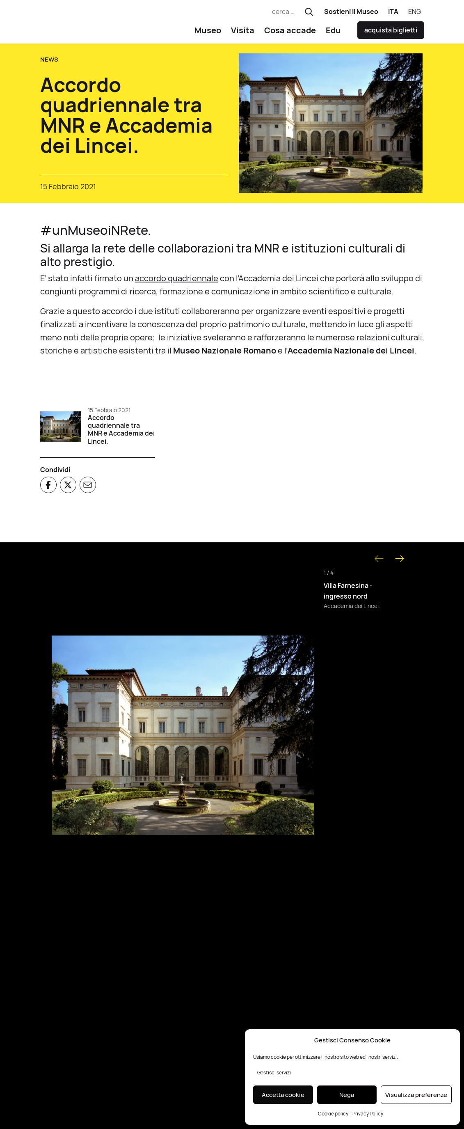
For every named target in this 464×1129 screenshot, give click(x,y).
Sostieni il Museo (351, 11)
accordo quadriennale (176, 281)
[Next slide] (399, 561)
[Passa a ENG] (414, 12)
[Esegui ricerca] (309, 12)
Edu (333, 33)
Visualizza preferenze (416, 1094)
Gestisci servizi (274, 1072)
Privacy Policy (367, 1113)
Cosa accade (290, 33)
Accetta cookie (283, 1094)
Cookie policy (333, 1113)
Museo (207, 33)
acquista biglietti (390, 33)
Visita (242, 33)
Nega (346, 1094)
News (49, 62)
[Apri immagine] (183, 738)
